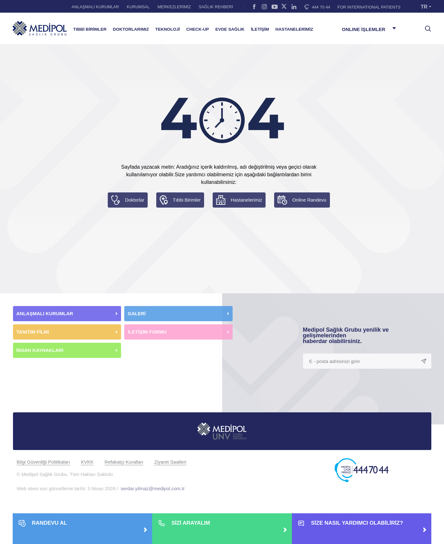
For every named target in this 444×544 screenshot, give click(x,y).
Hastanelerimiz (246, 200)
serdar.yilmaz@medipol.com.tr (153, 488)
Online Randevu (309, 200)
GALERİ (137, 313)
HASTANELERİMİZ (294, 29)
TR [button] (424, 6)
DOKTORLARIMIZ (131, 29)
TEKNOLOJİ (167, 29)
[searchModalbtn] (425, 26)
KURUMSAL (138, 6)
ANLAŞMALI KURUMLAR (95, 6)
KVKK (87, 462)
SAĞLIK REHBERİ (216, 6)
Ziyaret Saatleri (170, 462)
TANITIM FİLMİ (32, 332)
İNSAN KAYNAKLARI (40, 350)
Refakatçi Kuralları (124, 462)
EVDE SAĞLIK (229, 29)
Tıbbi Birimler (187, 200)
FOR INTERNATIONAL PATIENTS (369, 7)
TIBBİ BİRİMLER (89, 29)
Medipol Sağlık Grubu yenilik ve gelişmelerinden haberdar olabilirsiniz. (346, 335)
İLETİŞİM (260, 29)
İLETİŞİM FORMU (147, 332)
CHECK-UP (197, 29)
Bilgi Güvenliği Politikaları (43, 462)
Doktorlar (134, 200)
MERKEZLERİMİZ (174, 6)
